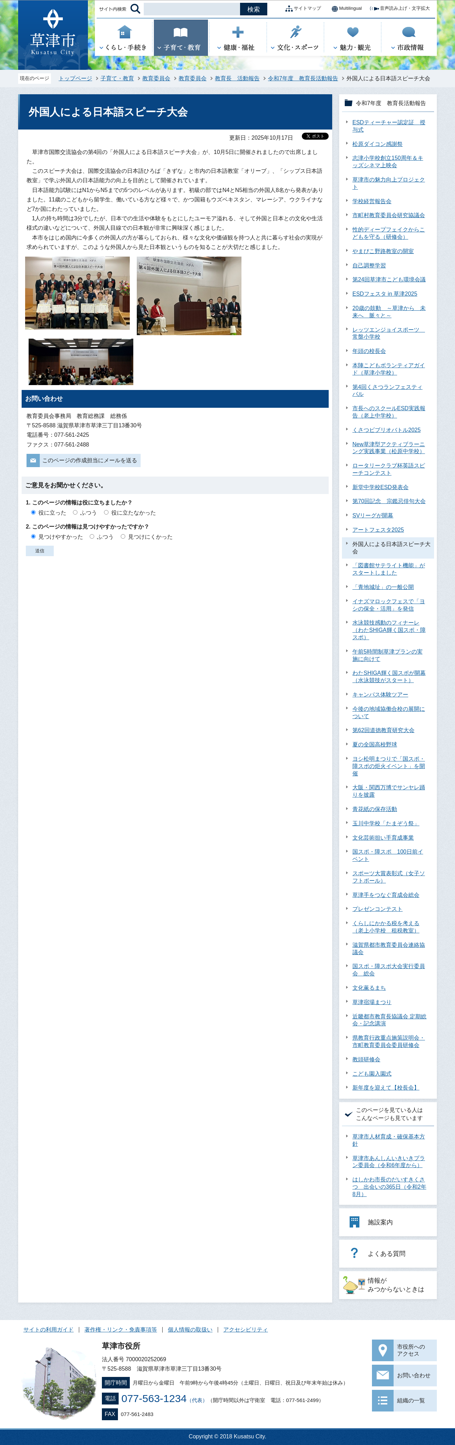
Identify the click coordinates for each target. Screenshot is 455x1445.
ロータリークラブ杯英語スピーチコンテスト (388, 469)
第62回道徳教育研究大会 (383, 730)
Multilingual (345, 9)
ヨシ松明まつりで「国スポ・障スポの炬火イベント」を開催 (388, 766)
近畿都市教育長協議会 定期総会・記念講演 (389, 1020)
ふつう (88, 513)
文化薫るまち (369, 988)
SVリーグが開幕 (372, 515)
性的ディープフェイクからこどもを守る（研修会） (388, 233)
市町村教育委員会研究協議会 (388, 215)
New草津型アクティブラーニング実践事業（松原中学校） (388, 448)
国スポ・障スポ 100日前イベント (387, 855)
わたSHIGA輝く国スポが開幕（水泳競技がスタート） (389, 676)
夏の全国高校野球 (374, 744)
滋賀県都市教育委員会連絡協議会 (388, 948)
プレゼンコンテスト (377, 909)
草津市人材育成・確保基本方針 (388, 1140)
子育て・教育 (117, 78)
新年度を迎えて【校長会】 (385, 1088)
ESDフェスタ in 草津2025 (384, 294)
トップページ (75, 78)
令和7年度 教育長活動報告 (303, 78)
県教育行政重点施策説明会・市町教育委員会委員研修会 (388, 1041)
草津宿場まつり (371, 1002)
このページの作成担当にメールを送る (89, 460)
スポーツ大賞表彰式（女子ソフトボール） (388, 877)
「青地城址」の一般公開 (383, 587)
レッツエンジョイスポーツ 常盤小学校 (388, 333)
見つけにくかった (150, 537)
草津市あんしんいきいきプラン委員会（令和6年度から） (388, 1161)
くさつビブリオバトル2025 (386, 430)
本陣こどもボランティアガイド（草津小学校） (388, 369)
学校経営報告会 (371, 201)
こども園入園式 (371, 1074)
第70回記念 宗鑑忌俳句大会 (389, 501)
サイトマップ (302, 9)
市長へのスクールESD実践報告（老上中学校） (388, 412)
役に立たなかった (133, 513)
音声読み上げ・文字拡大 (399, 9)
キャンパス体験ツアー (380, 695)
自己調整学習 (369, 265)
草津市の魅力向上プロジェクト (388, 183)
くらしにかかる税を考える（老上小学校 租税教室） (385, 927)
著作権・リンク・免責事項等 (120, 1330)
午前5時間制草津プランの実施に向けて (387, 655)
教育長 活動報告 (237, 78)
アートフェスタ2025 (378, 530)
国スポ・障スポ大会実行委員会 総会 (388, 969)
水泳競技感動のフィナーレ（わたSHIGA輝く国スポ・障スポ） (389, 630)
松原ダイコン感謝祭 (377, 144)
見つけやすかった (60, 537)
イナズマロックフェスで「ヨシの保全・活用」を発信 (388, 605)
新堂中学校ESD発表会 (380, 487)
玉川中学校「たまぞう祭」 (385, 823)
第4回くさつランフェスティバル (387, 390)
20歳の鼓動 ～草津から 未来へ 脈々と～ (389, 311)
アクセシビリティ (245, 1330)
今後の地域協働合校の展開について (388, 712)
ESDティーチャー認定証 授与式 (388, 126)
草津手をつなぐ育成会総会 (385, 895)
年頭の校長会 (369, 351)
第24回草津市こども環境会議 (389, 279)
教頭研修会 (366, 1059)
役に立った (52, 513)
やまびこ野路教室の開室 (383, 251)
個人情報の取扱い (190, 1330)
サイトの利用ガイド (48, 1330)
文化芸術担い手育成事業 (383, 838)
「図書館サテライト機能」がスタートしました (388, 569)
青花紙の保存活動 (374, 809)
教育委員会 (156, 78)
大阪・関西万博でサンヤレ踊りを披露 (388, 791)
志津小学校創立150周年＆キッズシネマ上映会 (387, 161)
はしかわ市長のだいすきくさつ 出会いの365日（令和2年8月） (389, 1187)
